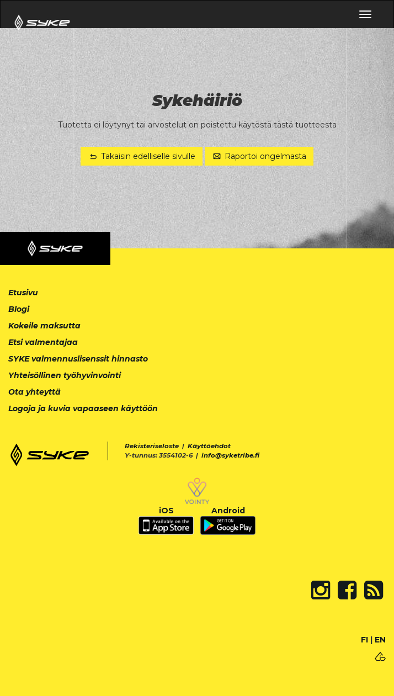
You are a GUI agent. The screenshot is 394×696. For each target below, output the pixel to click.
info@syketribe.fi (230, 455)
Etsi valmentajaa (43, 342)
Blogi (18, 309)
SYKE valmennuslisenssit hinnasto (78, 359)
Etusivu (23, 292)
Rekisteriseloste (152, 446)
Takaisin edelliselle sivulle (141, 156)
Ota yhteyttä (34, 392)
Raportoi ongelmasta (259, 156)
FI (364, 640)
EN (380, 640)
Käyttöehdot (209, 446)
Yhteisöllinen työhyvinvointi (64, 375)
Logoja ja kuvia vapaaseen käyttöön (83, 408)
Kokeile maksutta (44, 326)
